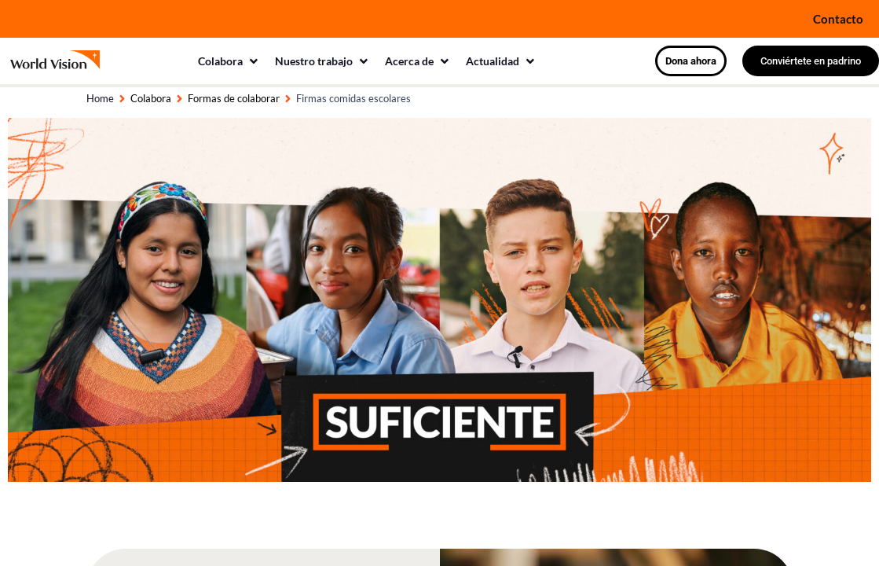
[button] (228, 61)
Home (100, 98)
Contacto (837, 18)
